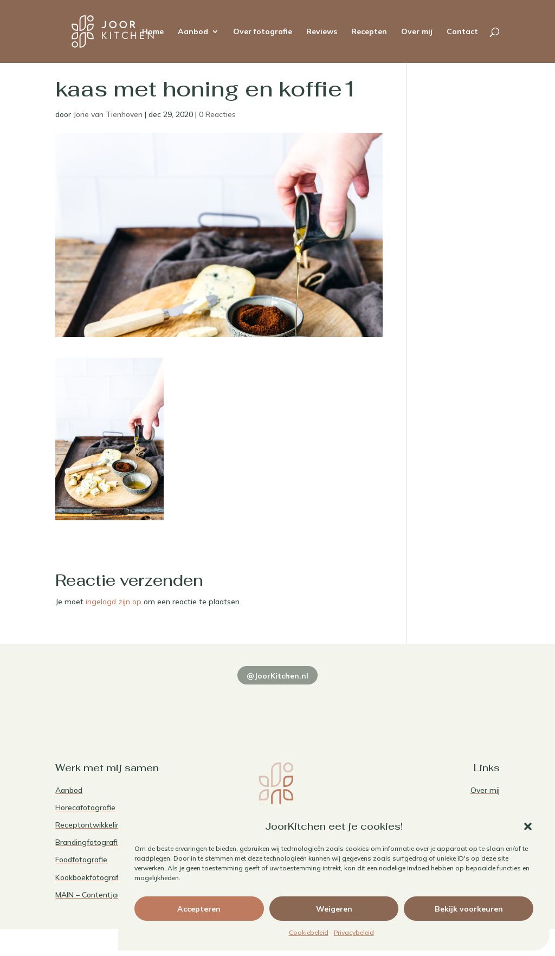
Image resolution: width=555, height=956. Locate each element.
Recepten (369, 32)
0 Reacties (217, 114)
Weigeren (334, 909)
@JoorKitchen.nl (277, 676)
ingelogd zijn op (113, 601)
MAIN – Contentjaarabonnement (112, 895)
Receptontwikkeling (90, 825)
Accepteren (199, 909)
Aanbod (193, 32)
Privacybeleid (354, 932)
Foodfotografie (81, 859)
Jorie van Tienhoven (108, 114)
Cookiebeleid (308, 932)
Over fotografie (262, 32)
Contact (462, 32)
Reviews (321, 32)
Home (153, 32)
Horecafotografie (85, 807)
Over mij (417, 32)
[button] (527, 826)
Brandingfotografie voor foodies (111, 842)
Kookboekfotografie (90, 877)
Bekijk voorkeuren (469, 909)
